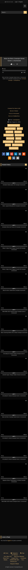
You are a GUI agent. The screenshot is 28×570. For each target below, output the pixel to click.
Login (16, 1)
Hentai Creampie (10, 128)
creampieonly (16, 119)
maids (8, 144)
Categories (15, 553)
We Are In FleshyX (14, 110)
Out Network (14, 554)
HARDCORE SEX (14, 559)
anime (20, 128)
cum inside (10, 138)
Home (6, 553)
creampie (18, 131)
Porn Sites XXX (8, 556)
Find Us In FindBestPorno (14, 116)
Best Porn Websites (19, 556)
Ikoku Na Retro (19, 141)
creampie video (9, 135)
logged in (9, 540)
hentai (18, 138)
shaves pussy (13, 148)
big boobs (9, 131)
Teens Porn (6, 558)
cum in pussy (19, 135)
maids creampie (17, 144)
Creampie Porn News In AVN (14, 108)
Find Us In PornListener (14, 113)
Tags (23, 553)
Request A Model (14, 563)
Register (21, 1)
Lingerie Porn (14, 558)
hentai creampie (8, 141)
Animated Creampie (14, 125)
